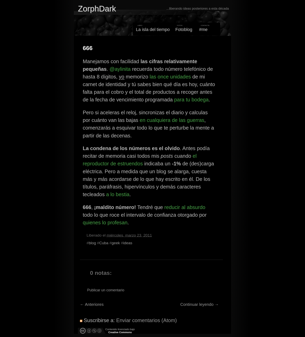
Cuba (104, 243)
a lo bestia (117, 194)
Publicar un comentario (105, 290)
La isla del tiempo (153, 29)
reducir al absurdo (184, 207)
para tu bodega (191, 99)
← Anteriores (92, 304)
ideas (127, 243)
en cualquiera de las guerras (172, 120)
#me (203, 29)
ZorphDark (97, 8)
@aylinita (120, 69)
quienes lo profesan (105, 222)
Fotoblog (183, 29)
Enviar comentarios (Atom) (146, 320)
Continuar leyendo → (199, 304)
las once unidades (170, 76)
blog (92, 243)
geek (116, 243)
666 (88, 48)
